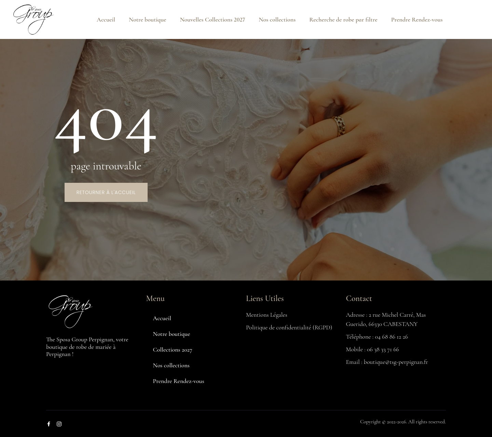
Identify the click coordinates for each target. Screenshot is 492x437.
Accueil (106, 19)
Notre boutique (147, 19)
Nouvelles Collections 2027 (212, 19)
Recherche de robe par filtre (343, 19)
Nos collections (277, 19)
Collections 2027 (172, 349)
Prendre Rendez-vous (417, 19)
